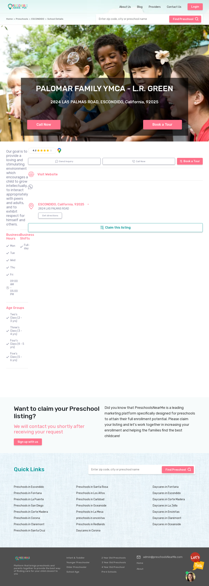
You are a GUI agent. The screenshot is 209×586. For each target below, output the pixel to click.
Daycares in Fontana (166, 487)
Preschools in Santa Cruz (29, 530)
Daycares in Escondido (167, 493)
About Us (125, 7)
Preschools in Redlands (90, 524)
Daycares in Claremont (167, 518)
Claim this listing (115, 228)
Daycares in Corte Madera (169, 499)
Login (195, 6)
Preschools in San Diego (28, 505)
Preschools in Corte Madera (31, 512)
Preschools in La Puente (29, 499)
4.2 (34, 150)
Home (9, 19)
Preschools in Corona (27, 518)
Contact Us (174, 7)
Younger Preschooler (78, 562)
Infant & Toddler (75, 557)
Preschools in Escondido (29, 487)
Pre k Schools (109, 571)
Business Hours (13, 236)
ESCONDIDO (37, 19)
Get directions (50, 215)
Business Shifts (27, 236)
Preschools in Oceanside (91, 505)
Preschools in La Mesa (89, 512)
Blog (140, 7)
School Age (72, 571)
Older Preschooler (76, 567)
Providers (155, 7)
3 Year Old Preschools (114, 562)
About (140, 568)
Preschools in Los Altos (90, 493)
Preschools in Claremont (29, 524)
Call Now (43, 124)
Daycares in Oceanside (167, 524)
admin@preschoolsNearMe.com (159, 557)
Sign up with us (28, 442)
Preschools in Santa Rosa (92, 487)
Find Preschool (186, 19)
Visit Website (43, 174)
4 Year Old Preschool (113, 567)
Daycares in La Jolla (165, 505)
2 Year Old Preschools (114, 557)
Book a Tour (162, 124)
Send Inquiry (64, 161)
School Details (55, 19)
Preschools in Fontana (28, 493)
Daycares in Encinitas (166, 512)
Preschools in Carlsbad (90, 499)
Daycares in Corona (88, 530)
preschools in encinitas (90, 518)
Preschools (22, 19)
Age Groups (15, 308)
